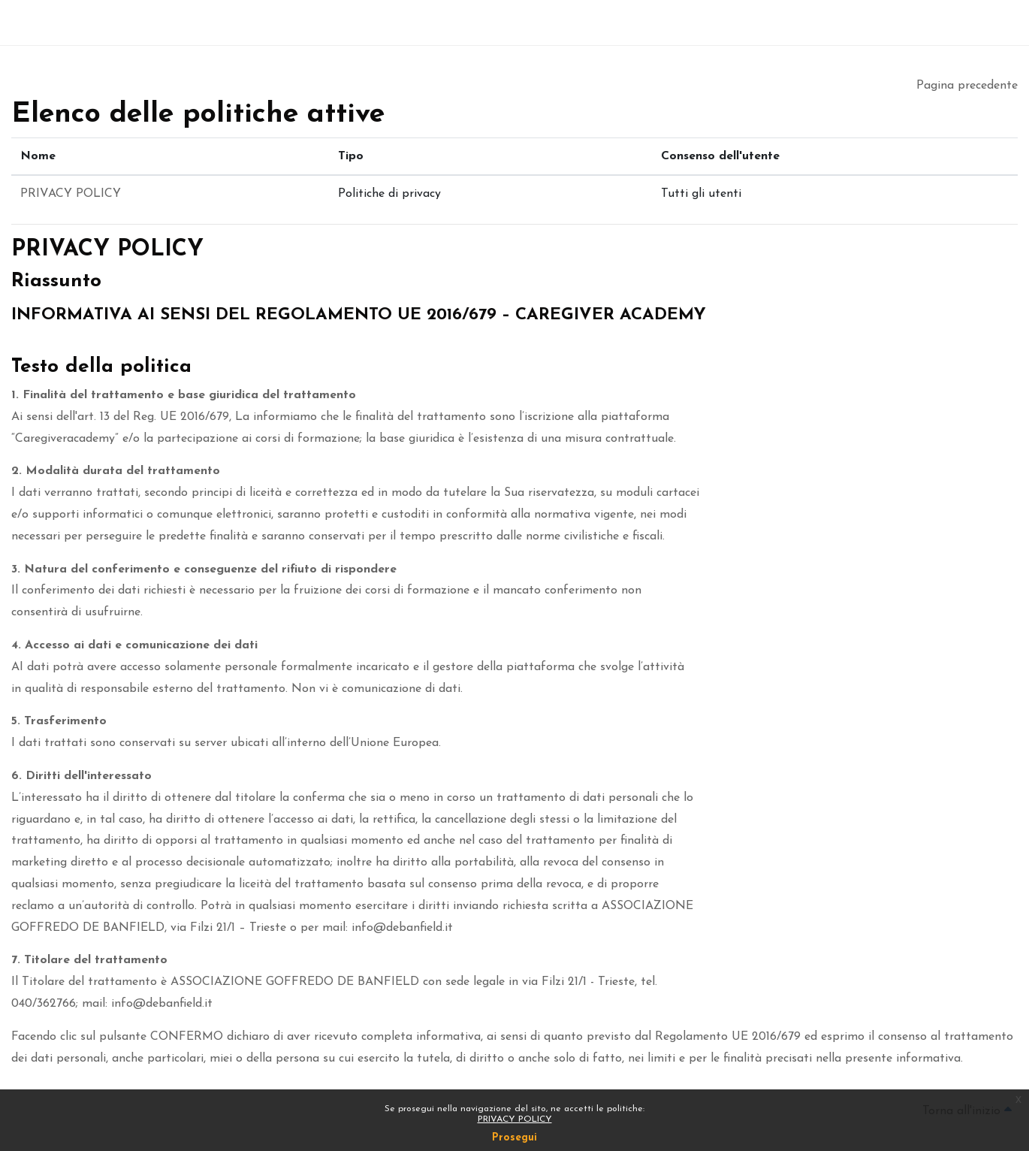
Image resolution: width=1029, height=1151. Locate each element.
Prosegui (514, 1137)
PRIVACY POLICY (515, 1119)
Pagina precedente (967, 86)
